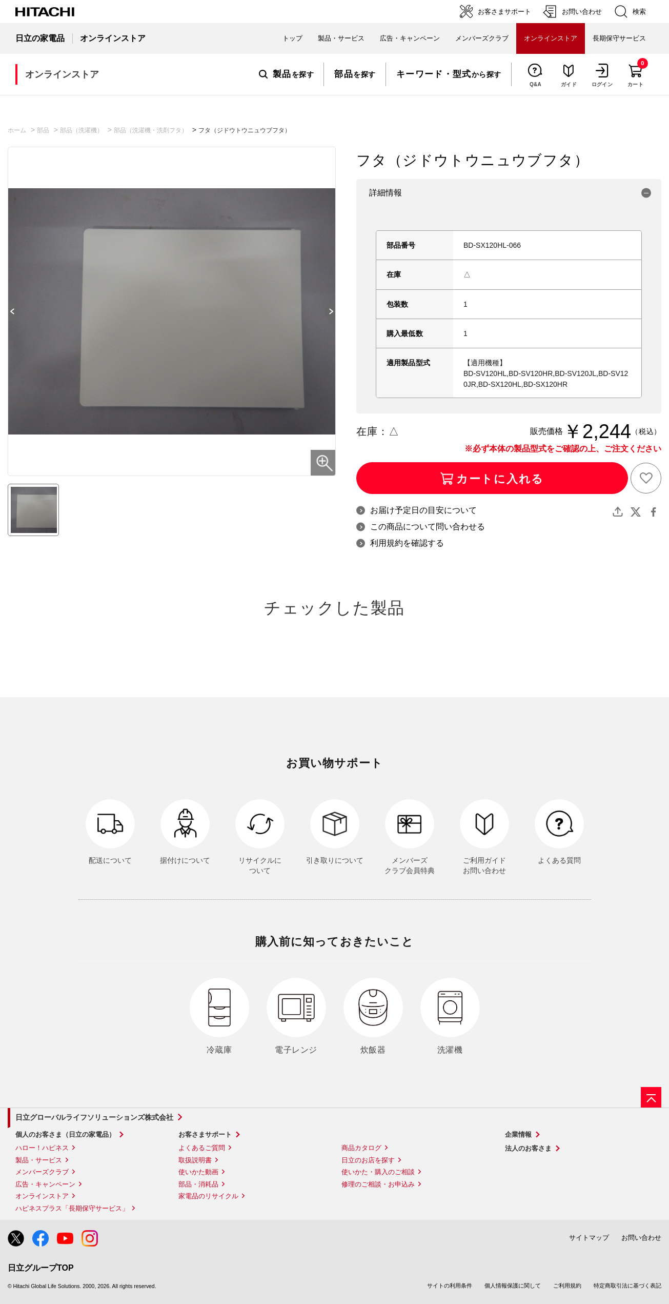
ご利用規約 (567, 1285)
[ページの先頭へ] (651, 1097)
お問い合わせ (641, 1237)
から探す (448, 74)
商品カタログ (361, 1148)
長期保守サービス (619, 38)
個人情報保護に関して (512, 1285)
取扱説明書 (195, 1160)
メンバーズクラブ (482, 38)
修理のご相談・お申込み (378, 1184)
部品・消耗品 (198, 1184)
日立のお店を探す (368, 1160)
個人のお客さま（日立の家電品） (65, 1134)
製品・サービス (38, 1160)
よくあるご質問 (201, 1148)
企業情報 (518, 1134)
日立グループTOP (41, 1267)
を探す (286, 74)
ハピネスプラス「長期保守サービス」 (72, 1208)
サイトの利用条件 (449, 1285)
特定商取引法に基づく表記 (627, 1285)
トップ (292, 38)
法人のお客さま (528, 1148)
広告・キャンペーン (45, 1184)
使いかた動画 (198, 1172)
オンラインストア (42, 1196)
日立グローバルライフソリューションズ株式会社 (94, 1117)
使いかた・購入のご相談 (378, 1172)
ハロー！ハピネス (42, 1148)
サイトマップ (589, 1237)
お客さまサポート (205, 1134)
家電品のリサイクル (208, 1196)
